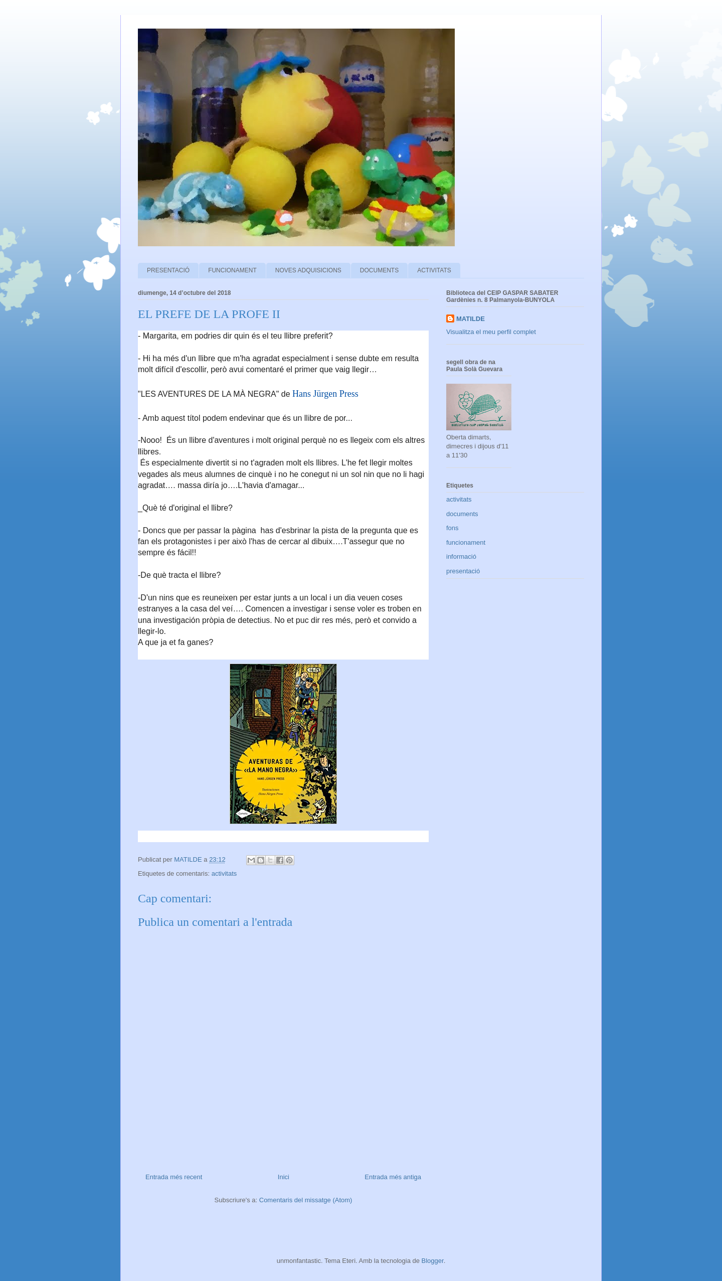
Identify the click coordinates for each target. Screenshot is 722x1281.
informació (461, 556)
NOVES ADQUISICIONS (308, 270)
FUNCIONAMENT (232, 270)
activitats (224, 873)
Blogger (433, 1260)
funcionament (465, 542)
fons (452, 528)
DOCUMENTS (379, 270)
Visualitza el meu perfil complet (491, 332)
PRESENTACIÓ (168, 270)
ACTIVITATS (434, 270)
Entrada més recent (173, 1177)
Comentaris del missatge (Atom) (305, 1200)
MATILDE (470, 319)
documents (462, 514)
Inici (283, 1177)
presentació (463, 571)
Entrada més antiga (393, 1177)
